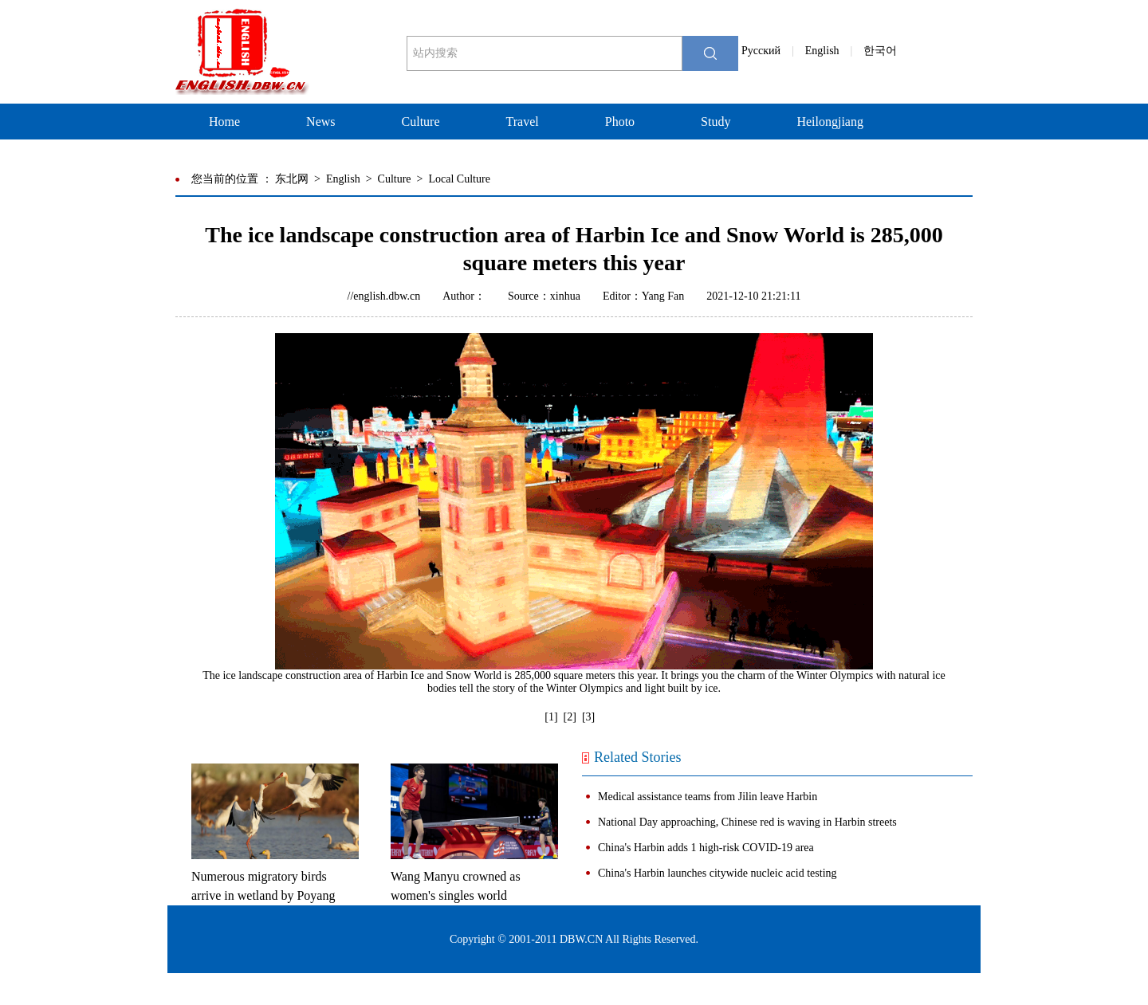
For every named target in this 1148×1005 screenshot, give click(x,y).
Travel (522, 121)
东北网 (292, 179)
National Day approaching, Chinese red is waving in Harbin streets (747, 822)
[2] (570, 717)
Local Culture (459, 179)
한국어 (880, 51)
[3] (588, 717)
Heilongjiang (829, 121)
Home (224, 121)
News (320, 121)
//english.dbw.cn (384, 296)
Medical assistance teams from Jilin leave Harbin (707, 797)
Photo (620, 121)
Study (715, 121)
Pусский (760, 51)
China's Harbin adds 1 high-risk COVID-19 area (706, 848)
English (822, 51)
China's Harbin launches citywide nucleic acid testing (717, 873)
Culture (421, 121)
